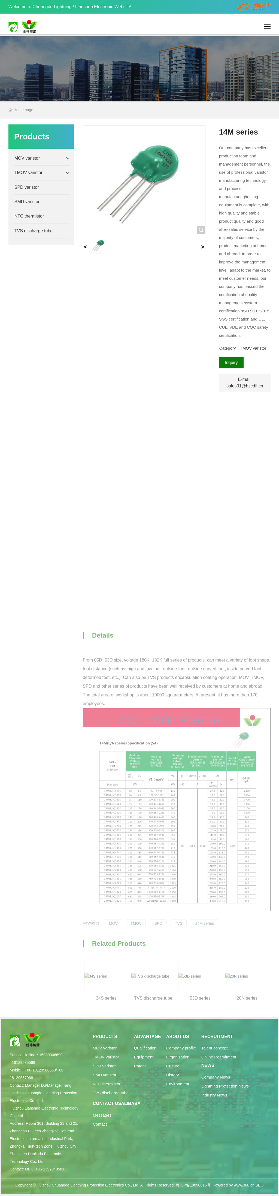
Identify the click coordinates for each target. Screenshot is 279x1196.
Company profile (181, 1048)
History (172, 1075)
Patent (140, 1066)
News (207, 1065)
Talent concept (214, 1048)
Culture (172, 1066)
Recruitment (217, 1036)
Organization (177, 1057)
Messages (102, 1115)
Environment (177, 1084)
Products (105, 1036)
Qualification (145, 1048)
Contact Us (107, 1103)
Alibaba (131, 1103)
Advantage (147, 1036)
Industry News (214, 1095)
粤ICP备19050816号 (193, 1185)
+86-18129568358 (40, 1070)
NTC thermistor (106, 1084)
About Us (177, 1036)
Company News (215, 1077)
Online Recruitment (218, 1057)
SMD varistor (104, 1075)
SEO (260, 1185)
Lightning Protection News (225, 1086)
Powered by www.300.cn (233, 1185)
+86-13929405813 (50, 1169)
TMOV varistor (106, 1057)
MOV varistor (105, 1048)
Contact (100, 1124)
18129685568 (23, 1062)
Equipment (144, 1057)
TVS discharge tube (111, 1093)
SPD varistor (104, 1066)
